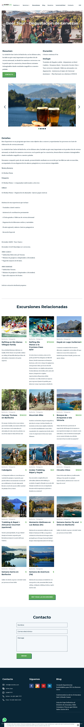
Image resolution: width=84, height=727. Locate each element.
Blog (43, 5)
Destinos (16, 5)
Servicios (25, 5)
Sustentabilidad (60, 5)
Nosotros (50, 5)
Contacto (71, 5)
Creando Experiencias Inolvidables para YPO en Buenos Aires (68, 687)
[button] (16, 5)
